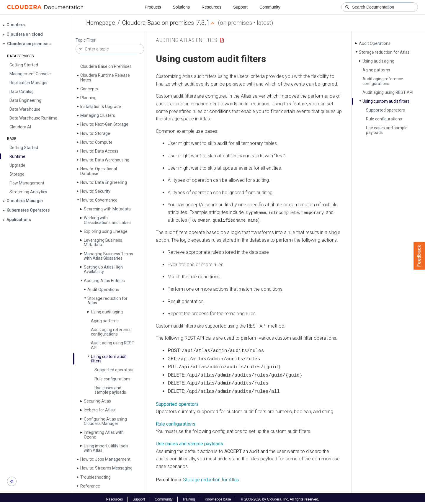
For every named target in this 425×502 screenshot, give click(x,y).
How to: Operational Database (98, 171)
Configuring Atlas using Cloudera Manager (105, 421)
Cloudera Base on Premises (106, 66)
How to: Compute (96, 142)
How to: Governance (98, 200)
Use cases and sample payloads (110, 390)
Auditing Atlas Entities (104, 280)
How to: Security (95, 191)
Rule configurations (112, 379)
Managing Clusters (97, 115)
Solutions (181, 7)
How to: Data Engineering (103, 182)
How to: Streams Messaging (106, 468)
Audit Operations (103, 289)
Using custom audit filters (109, 358)
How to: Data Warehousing (104, 160)
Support (240, 7)
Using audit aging (107, 312)
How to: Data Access (99, 151)
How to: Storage (95, 133)
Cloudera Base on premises (158, 22)
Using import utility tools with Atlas (106, 448)
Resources (211, 7)
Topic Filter (86, 40)
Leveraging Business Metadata (103, 242)
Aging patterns (105, 320)
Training (188, 495)
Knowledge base (218, 495)
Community (269, 7)
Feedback (419, 256)
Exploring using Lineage (106, 231)
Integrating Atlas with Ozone (104, 434)
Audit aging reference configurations (111, 331)
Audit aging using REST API (112, 345)
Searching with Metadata (107, 209)
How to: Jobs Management (105, 459)
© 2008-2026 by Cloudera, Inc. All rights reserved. (280, 495)
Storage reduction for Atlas (107, 300)
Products (153, 7)
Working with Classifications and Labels (108, 220)
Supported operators (113, 369)
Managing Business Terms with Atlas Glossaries (108, 256)
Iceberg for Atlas (99, 410)
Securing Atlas (97, 401)
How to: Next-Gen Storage (104, 124)
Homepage (100, 22)
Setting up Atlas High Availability (103, 269)
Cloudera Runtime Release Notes (105, 77)
